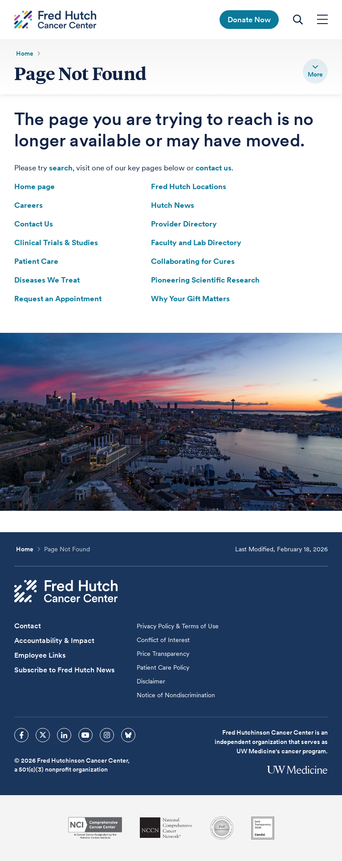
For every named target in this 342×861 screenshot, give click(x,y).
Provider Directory (184, 223)
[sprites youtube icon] (85, 735)
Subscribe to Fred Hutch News (64, 670)
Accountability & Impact (54, 640)
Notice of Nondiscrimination (176, 695)
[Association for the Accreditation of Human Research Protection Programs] (221, 828)
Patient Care (36, 261)
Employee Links (39, 655)
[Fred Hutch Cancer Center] (66, 591)
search (61, 167)
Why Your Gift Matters (190, 298)
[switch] (315, 71)
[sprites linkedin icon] (64, 735)
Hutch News (172, 205)
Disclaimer (151, 681)
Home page (34, 186)
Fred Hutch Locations (188, 186)
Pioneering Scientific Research (205, 279)
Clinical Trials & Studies (56, 242)
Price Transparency (163, 653)
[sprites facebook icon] (21, 735)
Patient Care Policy (163, 667)
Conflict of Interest (163, 639)
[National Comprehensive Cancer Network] (166, 827)
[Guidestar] (262, 828)
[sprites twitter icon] (43, 735)
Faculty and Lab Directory (196, 242)
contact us (213, 167)
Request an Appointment (58, 298)
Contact (27, 626)
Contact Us (33, 223)
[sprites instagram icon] (107, 735)
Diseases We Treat (47, 279)
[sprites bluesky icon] (128, 735)
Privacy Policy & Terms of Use (178, 626)
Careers (28, 205)
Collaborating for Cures (193, 261)
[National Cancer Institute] (95, 828)
